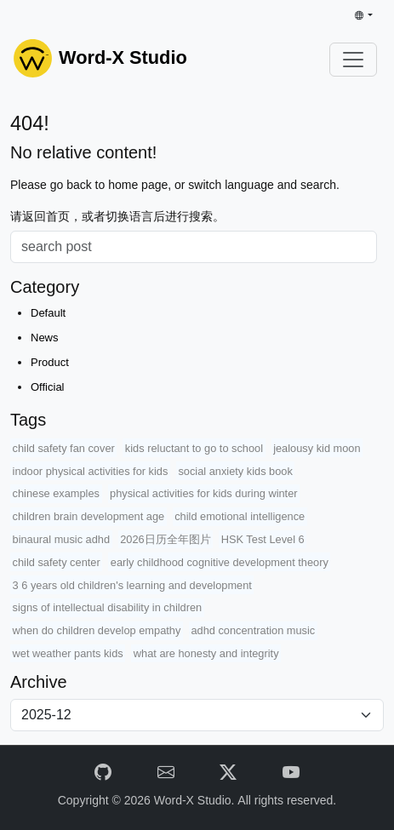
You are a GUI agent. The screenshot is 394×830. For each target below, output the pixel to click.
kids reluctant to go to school (194, 448)
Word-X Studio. (196, 800)
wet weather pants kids (68, 653)
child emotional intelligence (239, 516)
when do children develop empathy (97, 630)
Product (50, 362)
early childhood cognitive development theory (219, 562)
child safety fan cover (64, 448)
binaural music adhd (62, 539)
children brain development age (89, 516)
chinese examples (56, 493)
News (45, 337)
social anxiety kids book (235, 471)
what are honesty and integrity (206, 653)
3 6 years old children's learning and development (132, 585)
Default (48, 312)
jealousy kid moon (316, 448)
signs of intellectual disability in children (108, 607)
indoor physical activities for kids (90, 471)
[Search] (193, 247)
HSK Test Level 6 (263, 539)
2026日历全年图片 (165, 539)
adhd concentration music (253, 630)
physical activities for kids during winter (203, 493)
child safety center (56, 562)
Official (48, 387)
